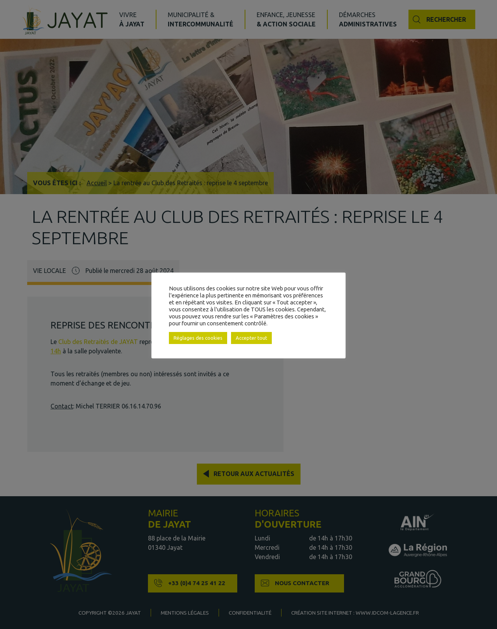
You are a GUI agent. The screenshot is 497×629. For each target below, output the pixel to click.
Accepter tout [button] (251, 338)
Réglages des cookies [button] (198, 338)
